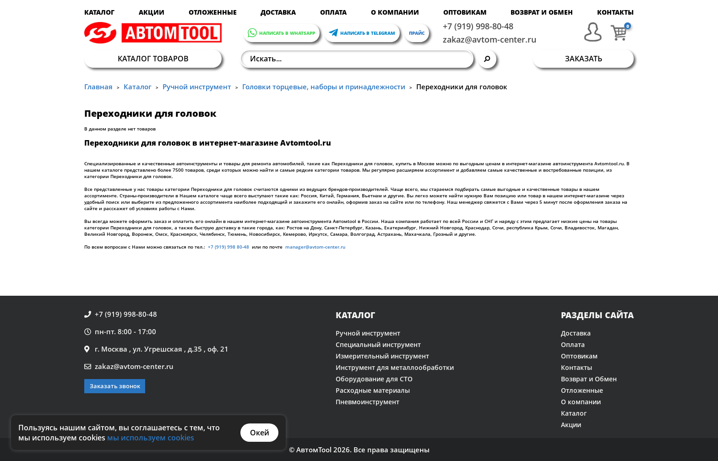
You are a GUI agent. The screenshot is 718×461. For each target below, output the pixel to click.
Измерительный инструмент (382, 356)
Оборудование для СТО (374, 378)
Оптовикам (465, 12)
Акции (151, 12)
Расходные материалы (373, 390)
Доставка (278, 12)
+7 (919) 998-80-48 (478, 26)
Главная (98, 86)
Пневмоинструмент (367, 401)
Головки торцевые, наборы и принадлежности (323, 86)
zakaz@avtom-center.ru (489, 39)
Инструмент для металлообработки (395, 367)
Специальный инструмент (378, 344)
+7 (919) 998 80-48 (228, 247)
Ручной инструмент (197, 86)
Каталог (99, 12)
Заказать (583, 59)
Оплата (333, 12)
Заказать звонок (115, 386)
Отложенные (213, 12)
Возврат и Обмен (542, 12)
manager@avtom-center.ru (314, 247)
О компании (395, 12)
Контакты (615, 12)
